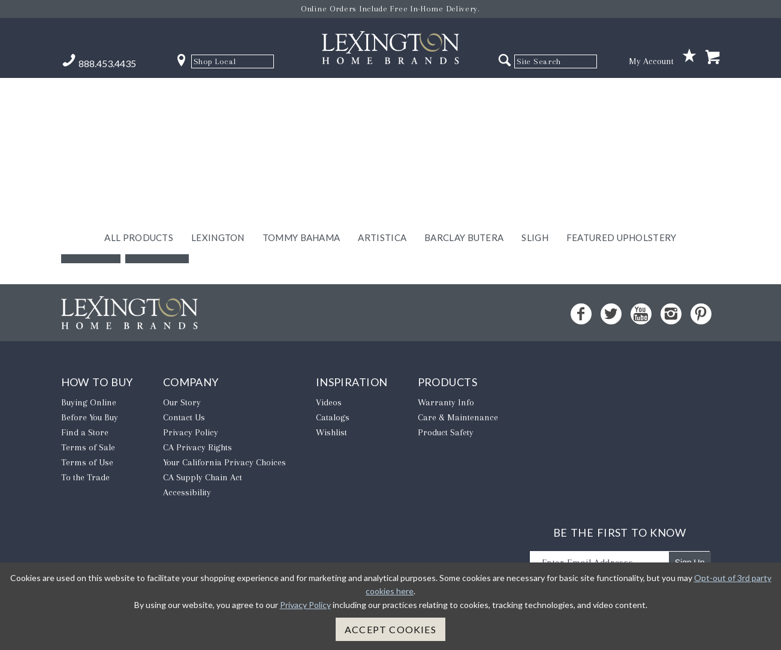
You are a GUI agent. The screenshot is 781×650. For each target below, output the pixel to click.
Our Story (182, 402)
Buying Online (88, 402)
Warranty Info (446, 402)
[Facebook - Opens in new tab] (581, 313)
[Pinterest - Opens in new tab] (700, 313)
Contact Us (184, 417)
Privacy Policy (190, 432)
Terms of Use (87, 462)
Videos (329, 402)
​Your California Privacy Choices (224, 462)
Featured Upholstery (621, 94)
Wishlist (331, 432)
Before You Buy (89, 417)
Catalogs (332, 417)
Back (90, 245)
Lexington (218, 94)
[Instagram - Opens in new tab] (671, 313)
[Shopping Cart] (712, 58)
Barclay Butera (463, 94)
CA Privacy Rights (197, 447)
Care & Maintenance (458, 417)
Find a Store (84, 432)
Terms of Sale (88, 447)
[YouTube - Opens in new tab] (641, 313)
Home (157, 245)
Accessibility (187, 492)
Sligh (534, 94)
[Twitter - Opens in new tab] (611, 313)
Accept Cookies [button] (390, 629)
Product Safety (446, 432)
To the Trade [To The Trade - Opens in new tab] (85, 477)
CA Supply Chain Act (202, 477)
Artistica (382, 94)
